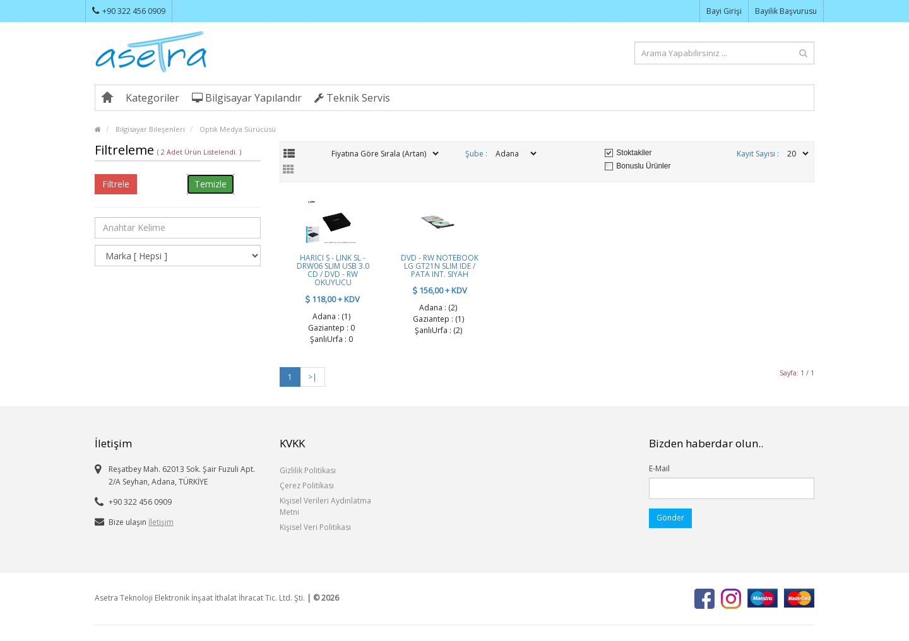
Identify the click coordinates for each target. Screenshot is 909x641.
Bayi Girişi (724, 11)
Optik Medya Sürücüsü (237, 129)
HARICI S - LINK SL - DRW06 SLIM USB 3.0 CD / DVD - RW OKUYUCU (333, 270)
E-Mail (659, 468)
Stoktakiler (633, 152)
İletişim (161, 522)
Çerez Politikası (307, 485)
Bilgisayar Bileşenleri (150, 129)
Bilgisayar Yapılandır (247, 98)
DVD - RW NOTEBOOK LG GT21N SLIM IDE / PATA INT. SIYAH (439, 265)
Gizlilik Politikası (308, 470)
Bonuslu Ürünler (643, 166)
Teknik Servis (352, 98)
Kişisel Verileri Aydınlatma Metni (325, 506)
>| (312, 377)
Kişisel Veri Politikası (315, 527)
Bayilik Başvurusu (786, 11)
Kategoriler (152, 98)
